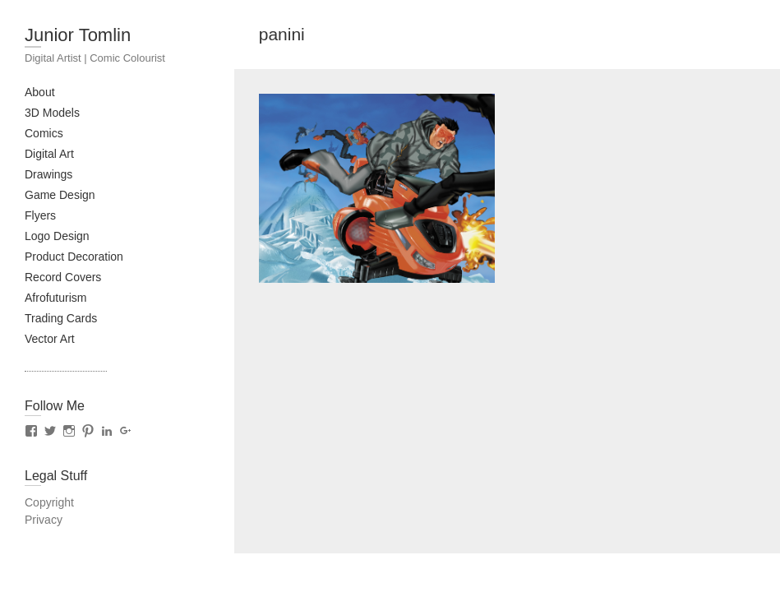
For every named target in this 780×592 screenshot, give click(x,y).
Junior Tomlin (78, 35)
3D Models (52, 112)
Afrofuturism (55, 297)
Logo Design (57, 236)
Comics (44, 133)
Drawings (48, 174)
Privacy (43, 519)
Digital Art (49, 153)
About (40, 92)
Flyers (40, 215)
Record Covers (63, 277)
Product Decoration (74, 256)
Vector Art (50, 338)
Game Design (60, 194)
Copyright (49, 502)
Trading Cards (61, 318)
